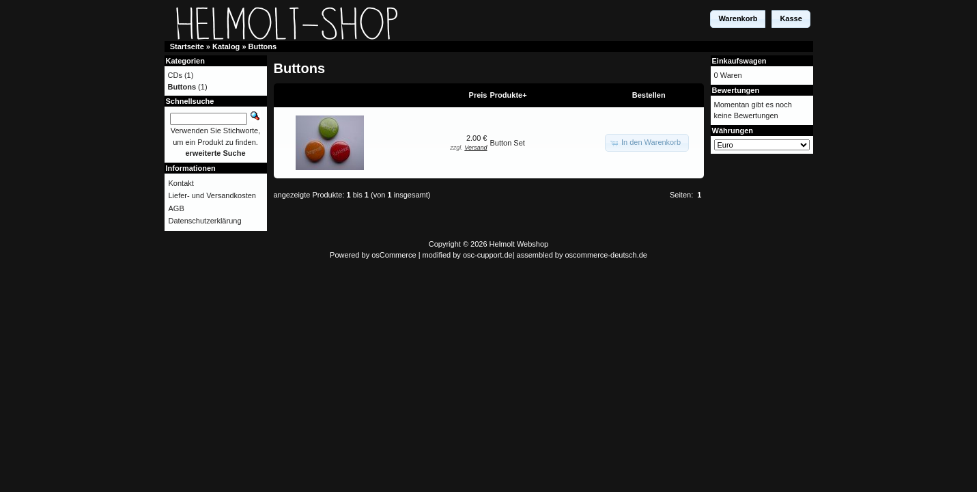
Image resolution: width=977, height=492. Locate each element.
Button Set (507, 143)
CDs (175, 75)
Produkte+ (508, 95)
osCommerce (393, 255)
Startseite (187, 46)
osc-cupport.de (488, 255)
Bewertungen (736, 90)
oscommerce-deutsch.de (606, 255)
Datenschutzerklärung (205, 221)
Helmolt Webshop (519, 244)
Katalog (226, 46)
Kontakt (181, 183)
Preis (478, 95)
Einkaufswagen (739, 61)
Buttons (263, 46)
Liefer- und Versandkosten (212, 195)
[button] (737, 19)
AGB (176, 208)
